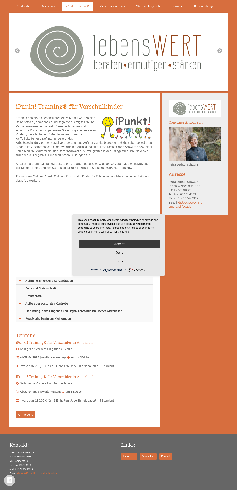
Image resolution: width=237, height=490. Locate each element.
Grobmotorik (33, 296)
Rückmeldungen (204, 6)
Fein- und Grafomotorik (40, 288)
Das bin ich (48, 6)
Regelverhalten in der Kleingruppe (48, 318)
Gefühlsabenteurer (112, 6)
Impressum (129, 456)
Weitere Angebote (148, 6)
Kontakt (165, 456)
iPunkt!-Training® (77, 6)
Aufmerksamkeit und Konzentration (49, 280)
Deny (119, 253)
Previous (17, 51)
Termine (177, 6)
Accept (119, 244)
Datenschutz (148, 456)
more (119, 261)
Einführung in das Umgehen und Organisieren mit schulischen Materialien (73, 311)
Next (219, 51)
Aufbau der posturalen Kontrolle (46, 303)
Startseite (23, 6)
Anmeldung (25, 414)
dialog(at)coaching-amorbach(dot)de (37, 473)
